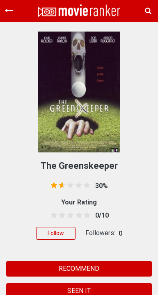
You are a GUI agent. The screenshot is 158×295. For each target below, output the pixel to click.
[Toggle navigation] (9, 10)
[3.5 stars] (77, 215)
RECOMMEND (79, 268)
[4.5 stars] (85, 215)
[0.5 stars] (52, 215)
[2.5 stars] (69, 215)
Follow (56, 233)
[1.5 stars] (61, 215)
